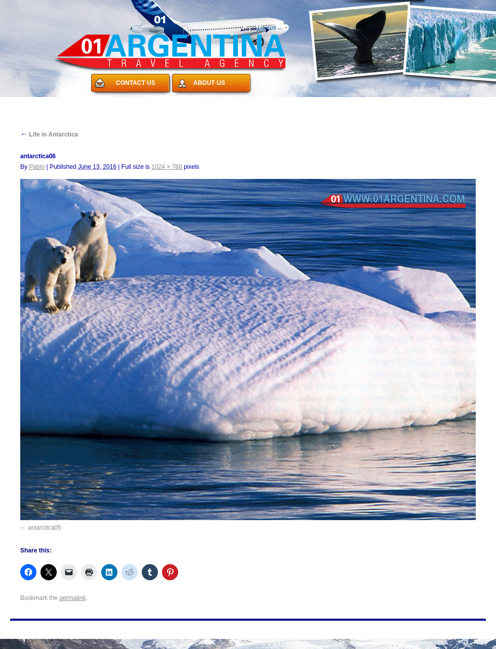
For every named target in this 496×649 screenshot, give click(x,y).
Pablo (37, 166)
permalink (72, 597)
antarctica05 (44, 527)
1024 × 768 (166, 166)
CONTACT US (135, 82)
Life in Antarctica (49, 134)
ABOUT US (209, 82)
